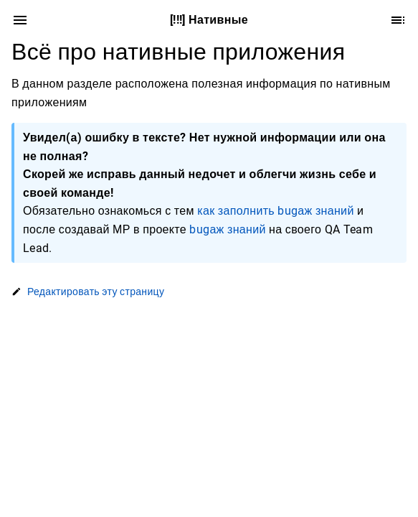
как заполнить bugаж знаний (275, 211)
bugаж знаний (227, 229)
